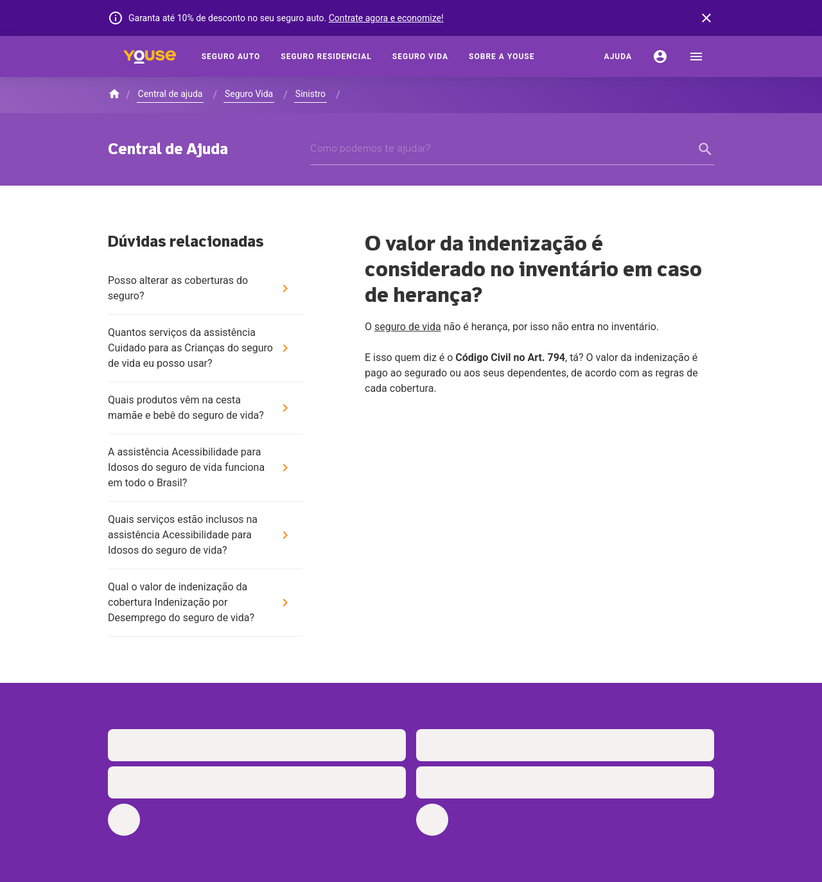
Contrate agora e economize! (386, 18)
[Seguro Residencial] (326, 56)
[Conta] (660, 56)
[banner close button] (706, 18)
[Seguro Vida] (420, 56)
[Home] (149, 56)
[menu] (696, 56)
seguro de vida (407, 327)
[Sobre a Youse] (502, 56)
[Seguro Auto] (231, 56)
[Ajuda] (618, 56)
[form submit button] (706, 149)
